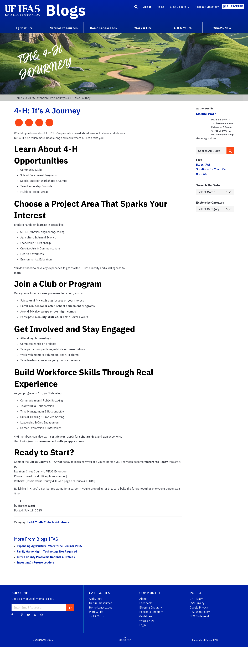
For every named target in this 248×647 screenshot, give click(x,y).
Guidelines (145, 616)
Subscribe (235, 6)
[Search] (136, 7)
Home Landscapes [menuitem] (103, 28)
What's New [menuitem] (222, 28)
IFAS (215, 640)
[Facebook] (12, 614)
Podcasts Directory (151, 611)
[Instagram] (41, 614)
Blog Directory (179, 6)
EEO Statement (199, 616)
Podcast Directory (207, 6)
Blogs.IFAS (203, 164)
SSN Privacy (197, 603)
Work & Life (96, 611)
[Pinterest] (22, 614)
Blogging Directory (150, 607)
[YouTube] (28, 614)
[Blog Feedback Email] (35, 614)
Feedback (145, 603)
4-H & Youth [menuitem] (183, 28)
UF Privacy (196, 598)
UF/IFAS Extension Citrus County (45, 98)
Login (142, 625)
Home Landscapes (100, 607)
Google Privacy (199, 607)
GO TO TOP (125, 640)
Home (160, 6)
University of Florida (202, 640)
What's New (146, 620)
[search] (230, 150)
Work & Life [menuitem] (143, 28)
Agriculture (95, 598)
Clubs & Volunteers (56, 522)
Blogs (65, 10)
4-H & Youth (35, 522)
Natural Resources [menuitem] (64, 28)
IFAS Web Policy (200, 611)
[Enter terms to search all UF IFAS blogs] (211, 151)
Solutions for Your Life (211, 169)
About (147, 6)
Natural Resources (100, 603)
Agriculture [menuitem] (24, 28)
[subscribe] (70, 607)
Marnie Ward (206, 114)
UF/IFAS (201, 174)
